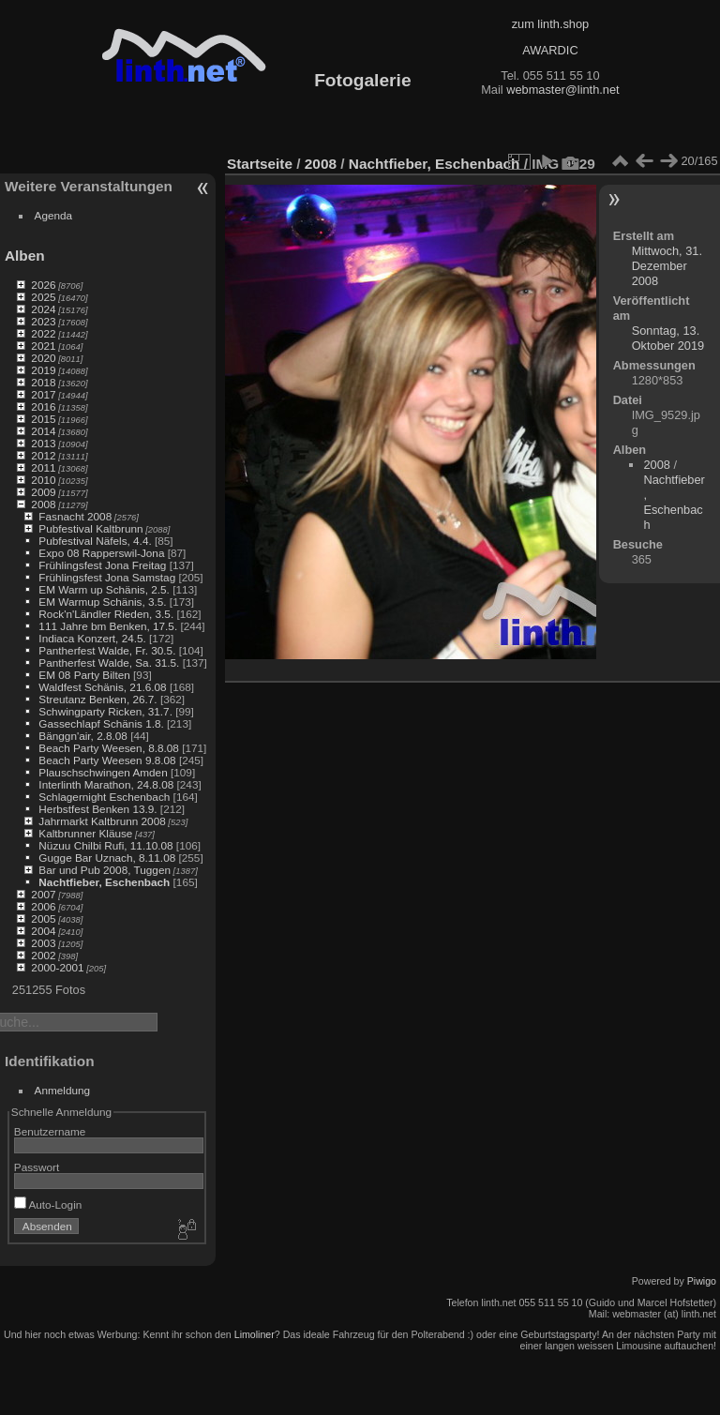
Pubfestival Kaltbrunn (90, 528)
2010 (43, 480)
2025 (43, 297)
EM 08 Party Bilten (83, 675)
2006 (43, 906)
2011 (43, 467)
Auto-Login (48, 1204)
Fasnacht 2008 (75, 516)
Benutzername (50, 1131)
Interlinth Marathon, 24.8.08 (105, 784)
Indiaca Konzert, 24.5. (91, 638)
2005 (43, 918)
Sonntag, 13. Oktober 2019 (668, 338)
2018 (43, 382)
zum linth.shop (551, 24)
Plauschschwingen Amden (102, 772)
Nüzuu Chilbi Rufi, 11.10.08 (105, 845)
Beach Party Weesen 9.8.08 (106, 760)
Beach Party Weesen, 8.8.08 (108, 748)
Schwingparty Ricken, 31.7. (105, 711)
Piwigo (701, 1281)
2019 (43, 370)
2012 (43, 455)
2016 (43, 406)
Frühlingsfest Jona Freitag (102, 565)
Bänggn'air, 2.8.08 (83, 736)
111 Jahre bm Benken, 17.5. (107, 626)
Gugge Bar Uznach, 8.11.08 (106, 857)
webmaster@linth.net (562, 90)
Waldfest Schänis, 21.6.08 (102, 687)
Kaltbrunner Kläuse (85, 833)
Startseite (259, 164)
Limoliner (254, 1334)
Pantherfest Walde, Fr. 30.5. (106, 650)
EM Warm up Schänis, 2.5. (104, 589)
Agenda (54, 215)
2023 (43, 321)
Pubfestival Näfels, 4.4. (94, 540)
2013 (43, 443)
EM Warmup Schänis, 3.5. (102, 601)
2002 (43, 955)
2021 (43, 345)
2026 (43, 284)
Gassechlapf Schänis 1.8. (100, 723)
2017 (43, 394)
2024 (43, 309)
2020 (43, 358)
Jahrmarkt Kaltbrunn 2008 (101, 821)
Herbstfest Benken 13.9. (97, 809)
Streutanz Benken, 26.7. (97, 699)
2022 (43, 333)
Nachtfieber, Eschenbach (104, 882)
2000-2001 (57, 967)
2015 (43, 419)
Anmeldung (63, 1090)
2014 (43, 431)
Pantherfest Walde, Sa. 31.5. (108, 662)
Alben (25, 255)
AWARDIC (550, 50)
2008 (43, 504)
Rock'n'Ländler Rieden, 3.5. (105, 614)
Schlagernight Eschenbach (104, 796)
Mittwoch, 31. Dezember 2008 (667, 266)
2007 (43, 894)
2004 (43, 931)
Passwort (36, 1167)
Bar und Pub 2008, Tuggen (104, 870)
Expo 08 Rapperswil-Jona (101, 553)
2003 (43, 943)
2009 (43, 492)
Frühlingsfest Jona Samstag (106, 577)
